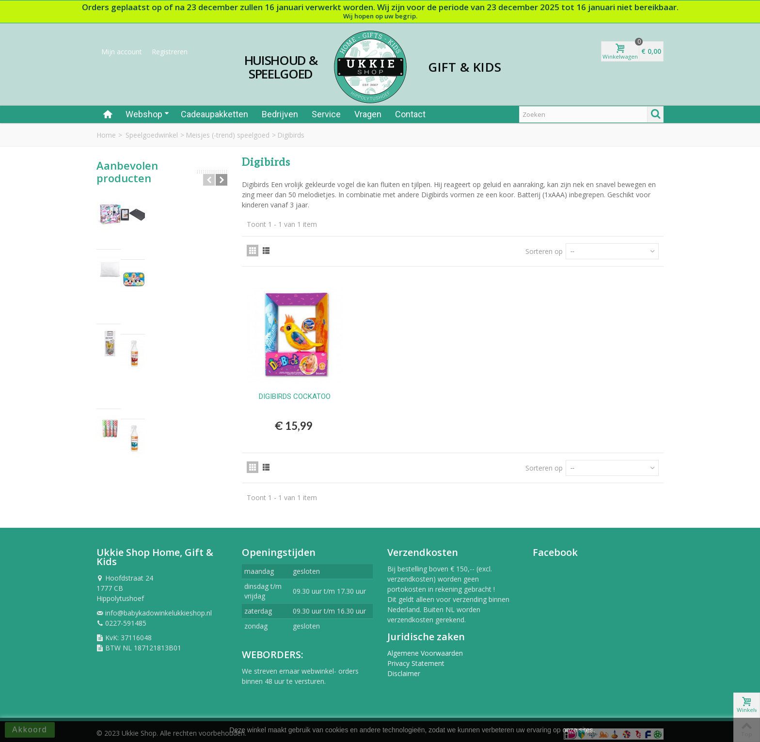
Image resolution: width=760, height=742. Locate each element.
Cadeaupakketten (214, 114)
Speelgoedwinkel (152, 135)
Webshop (147, 114)
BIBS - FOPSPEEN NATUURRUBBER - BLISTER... (175, 292)
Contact (410, 114)
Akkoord (30, 730)
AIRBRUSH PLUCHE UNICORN (175, 204)
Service (326, 114)
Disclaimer (403, 669)
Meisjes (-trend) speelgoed (227, 135)
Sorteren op (544, 251)
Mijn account (121, 51)
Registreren (170, 51)
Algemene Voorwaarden (425, 648)
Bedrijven (280, 114)
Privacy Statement (415, 658)
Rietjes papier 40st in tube (169, 331)
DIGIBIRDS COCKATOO (295, 396)
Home (106, 135)
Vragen (367, 114)
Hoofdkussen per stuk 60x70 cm (173, 248)
